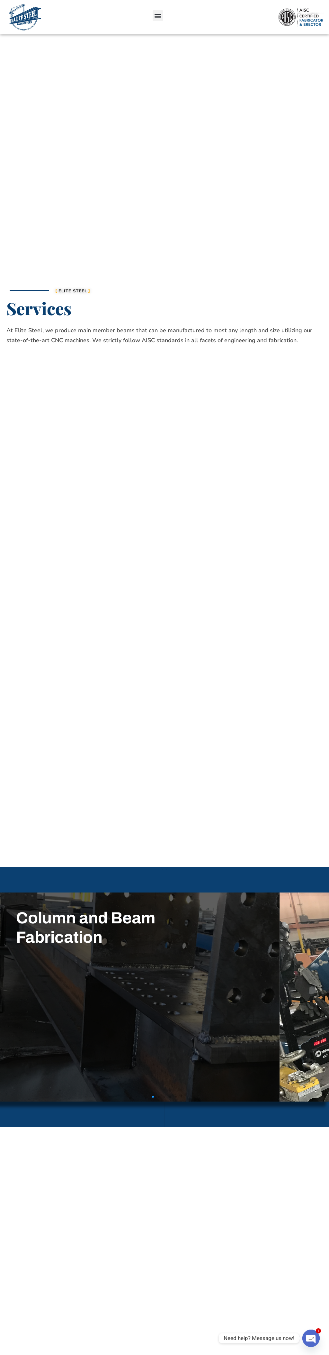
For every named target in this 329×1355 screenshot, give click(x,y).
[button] (158, 15)
